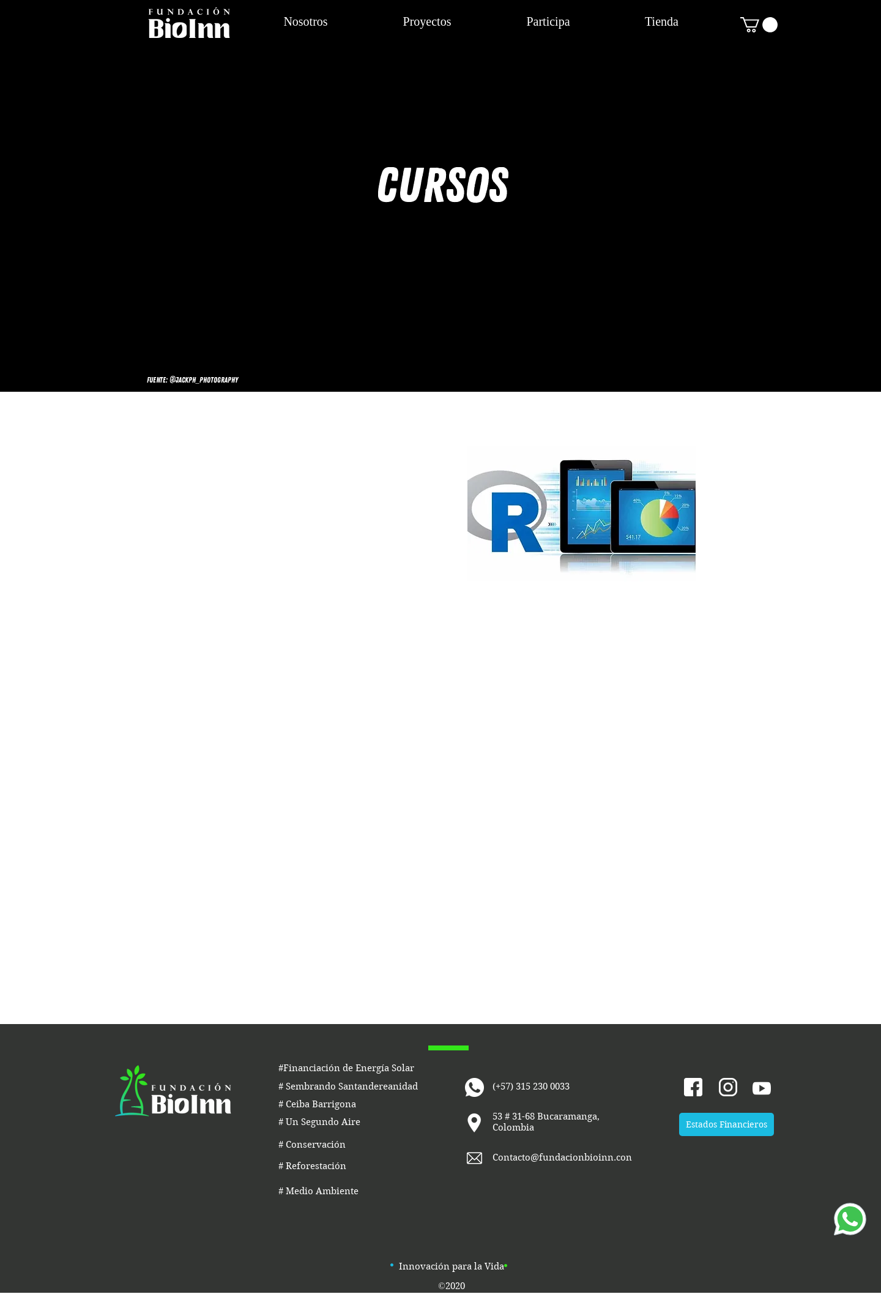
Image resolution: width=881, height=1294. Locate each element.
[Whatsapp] (850, 1219)
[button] (759, 24)
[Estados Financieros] (726, 1124)
